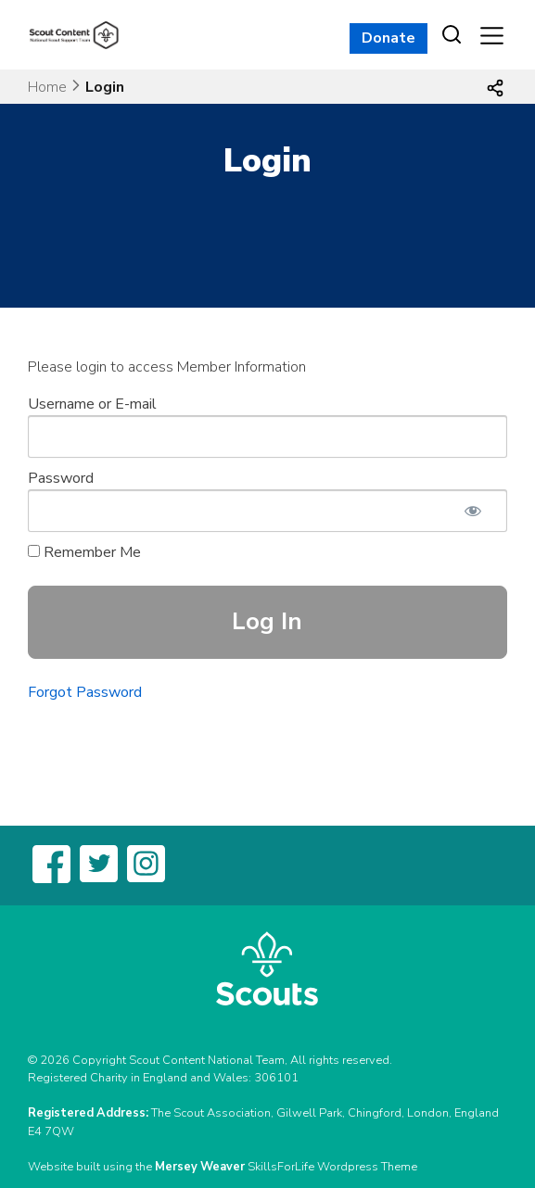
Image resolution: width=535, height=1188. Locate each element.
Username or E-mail (92, 404)
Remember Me (84, 552)
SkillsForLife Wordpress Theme (332, 1166)
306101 (276, 1077)
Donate (388, 38)
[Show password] (473, 510)
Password (61, 478)
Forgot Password (85, 692)
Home (47, 87)
